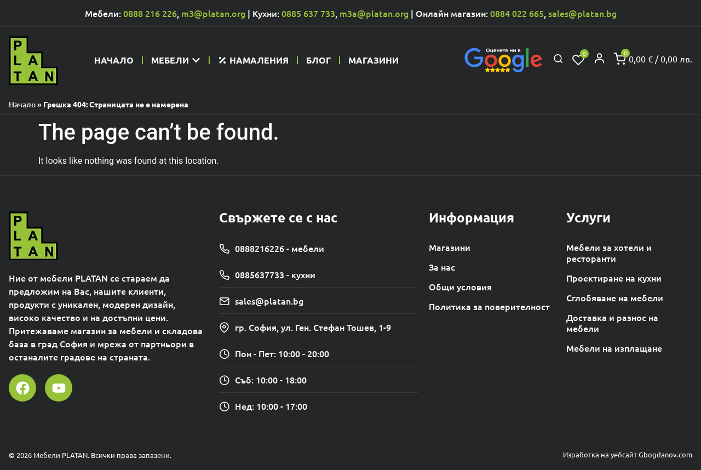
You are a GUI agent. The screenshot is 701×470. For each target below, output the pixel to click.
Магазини (449, 247)
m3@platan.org (213, 13)
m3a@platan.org (374, 13)
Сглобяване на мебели (614, 297)
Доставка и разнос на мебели (612, 323)
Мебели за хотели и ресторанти (609, 252)
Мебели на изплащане (614, 347)
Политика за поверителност (489, 306)
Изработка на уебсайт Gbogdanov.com (627, 454)
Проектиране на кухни (614, 277)
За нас (442, 266)
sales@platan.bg (582, 13)
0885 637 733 (308, 13)
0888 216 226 (150, 13)
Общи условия (460, 286)
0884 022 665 (517, 13)
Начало (22, 104)
